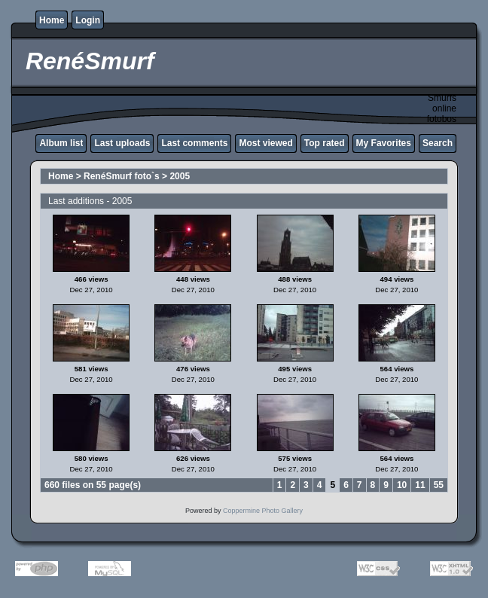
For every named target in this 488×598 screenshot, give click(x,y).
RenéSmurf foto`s (122, 176)
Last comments (194, 143)
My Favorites (383, 143)
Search (437, 143)
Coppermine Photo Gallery (263, 510)
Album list (61, 143)
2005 (179, 176)
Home (51, 20)
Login (87, 20)
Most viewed (265, 143)
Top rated (324, 143)
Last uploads (122, 143)
